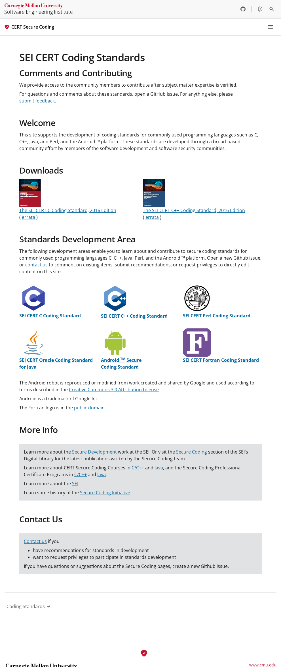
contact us (36, 265)
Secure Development (94, 452)
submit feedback (37, 101)
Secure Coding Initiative (105, 492)
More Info (38, 429)
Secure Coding (191, 452)
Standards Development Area (77, 239)
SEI (75, 483)
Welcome (37, 123)
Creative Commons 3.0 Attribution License (114, 389)
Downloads (41, 170)
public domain (89, 408)
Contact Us (40, 519)
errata (28, 217)
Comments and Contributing (75, 73)
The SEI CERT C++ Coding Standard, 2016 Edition (194, 210)
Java (159, 468)
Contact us (35, 541)
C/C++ (138, 468)
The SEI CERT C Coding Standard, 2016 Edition (67, 210)
